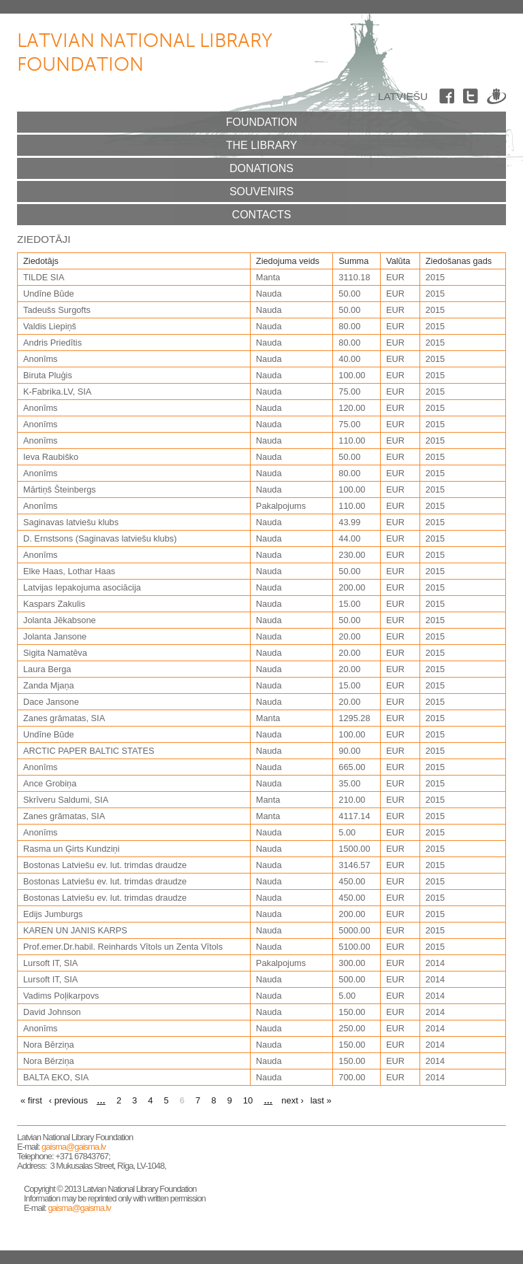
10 (248, 1100)
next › (292, 1100)
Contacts (261, 214)
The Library (262, 145)
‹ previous (68, 1100)
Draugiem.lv (496, 98)
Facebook (448, 98)
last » (321, 1100)
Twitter (472, 98)
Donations (261, 168)
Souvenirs (261, 191)
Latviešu (403, 96)
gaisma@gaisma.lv (74, 1147)
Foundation (262, 122)
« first (31, 1100)
